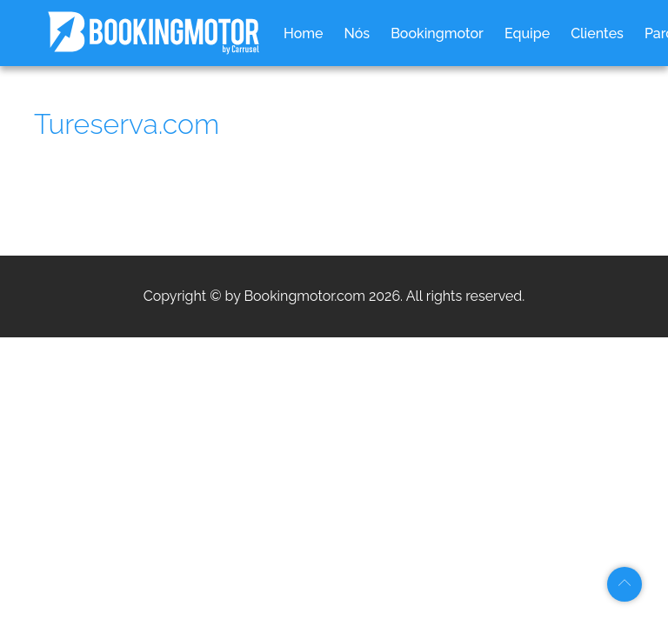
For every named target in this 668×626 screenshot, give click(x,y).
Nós (357, 33)
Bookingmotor (437, 33)
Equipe (527, 33)
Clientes (597, 33)
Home (304, 33)
